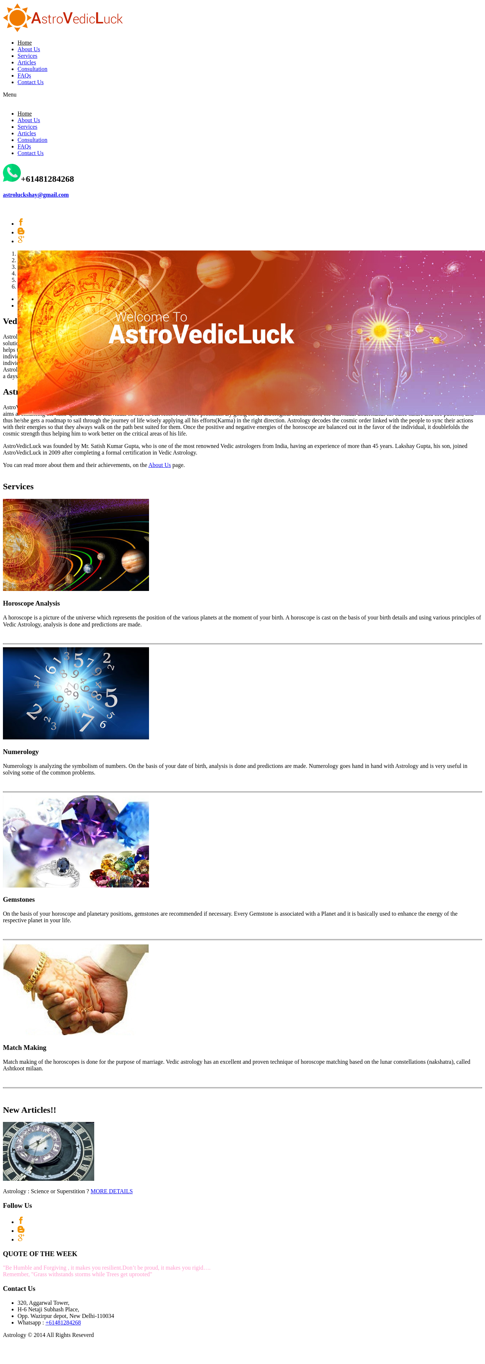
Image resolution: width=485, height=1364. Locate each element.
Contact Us (31, 82)
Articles (27, 62)
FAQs (24, 75)
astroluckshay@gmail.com (36, 195)
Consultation (32, 69)
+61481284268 (63, 1322)
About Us (29, 49)
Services (27, 56)
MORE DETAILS (112, 1191)
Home (25, 42)
